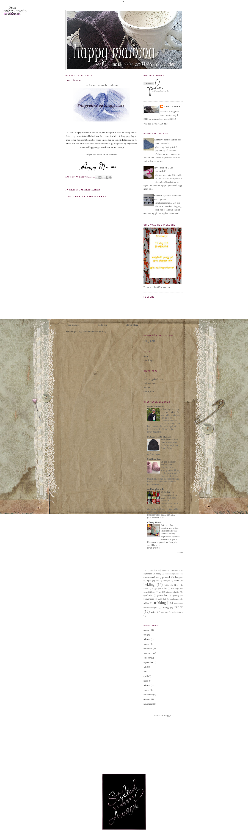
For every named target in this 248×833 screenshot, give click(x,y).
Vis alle (180, 553)
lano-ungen (175, 589)
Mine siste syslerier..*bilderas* (167, 195)
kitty (176, 585)
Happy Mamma (172, 106)
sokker (146, 603)
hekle (176, 580)
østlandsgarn (177, 612)
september (148, 662)
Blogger (167, 715)
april (146, 676)
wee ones (164, 612)
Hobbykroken (150, 383)
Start (146, 356)
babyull (149, 574)
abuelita (164, 570)
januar (146, 644)
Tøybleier (154, 570)
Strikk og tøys (154, 459)
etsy (157, 581)
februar (147, 639)
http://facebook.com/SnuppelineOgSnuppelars (101, 143)
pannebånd (162, 595)
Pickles (147, 387)
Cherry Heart (154, 522)
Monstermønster (155, 406)
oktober (147, 630)
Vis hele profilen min (156, 124)
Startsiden (102, 324)
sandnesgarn (174, 599)
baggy (158, 574)
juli (145, 634)
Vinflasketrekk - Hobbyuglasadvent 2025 (169, 495)
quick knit (162, 599)
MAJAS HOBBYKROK (159, 436)
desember (148, 648)
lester (153, 592)
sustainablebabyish (151, 608)
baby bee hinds (177, 570)
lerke (146, 592)
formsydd (166, 581)
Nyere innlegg (72, 324)
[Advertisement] (92, 298)
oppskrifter (148, 595)
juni (145, 671)
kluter (146, 589)
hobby (166, 585)
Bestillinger (149, 360)
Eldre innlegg (132, 324)
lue (160, 592)
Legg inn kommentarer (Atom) (92, 331)
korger (154, 588)
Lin (145, 570)
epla (149, 580)
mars (146, 680)
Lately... (165, 525)
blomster (168, 574)
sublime (177, 603)
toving (166, 607)
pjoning (176, 595)
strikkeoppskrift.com (153, 379)
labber (164, 588)
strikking (159, 602)
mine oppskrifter (172, 592)
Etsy (146, 375)
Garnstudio (149, 391)
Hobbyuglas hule (155, 489)
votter (153, 612)
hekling (149, 584)
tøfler (179, 607)
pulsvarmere (149, 599)
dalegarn (179, 577)
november (148, 653)
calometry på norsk (161, 577)
